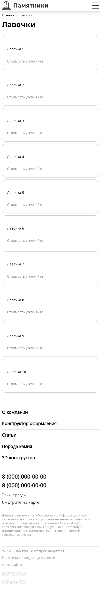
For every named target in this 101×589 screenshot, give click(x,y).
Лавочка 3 (15, 120)
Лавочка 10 (16, 371)
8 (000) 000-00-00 (24, 476)
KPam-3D (14, 582)
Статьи (9, 435)
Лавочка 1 (15, 49)
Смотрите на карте (21, 502)
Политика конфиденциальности (28, 557)
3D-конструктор (18, 458)
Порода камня (17, 446)
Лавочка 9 (15, 336)
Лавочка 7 (15, 264)
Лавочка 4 (15, 156)
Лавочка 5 (15, 192)
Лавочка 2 (15, 85)
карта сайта (12, 564)
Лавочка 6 (15, 228)
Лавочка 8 (15, 300)
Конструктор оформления (29, 423)
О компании (15, 412)
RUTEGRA (14, 574)
